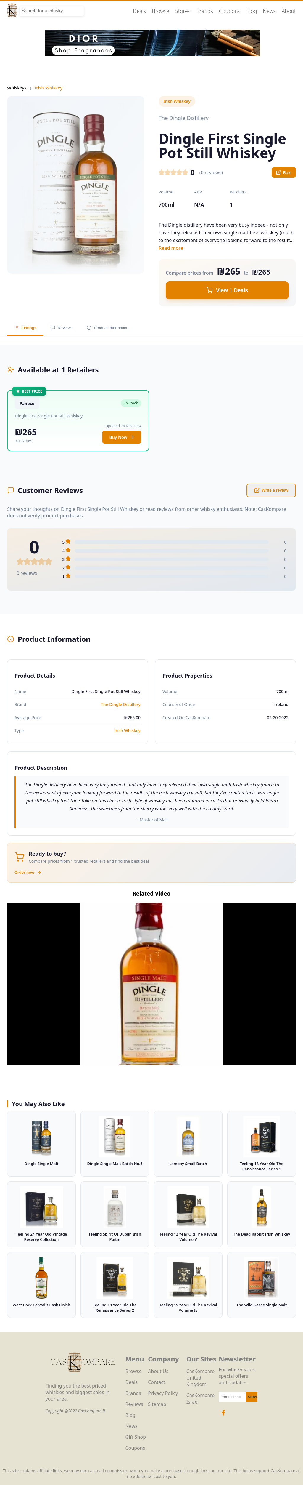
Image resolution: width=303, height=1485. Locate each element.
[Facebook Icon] (223, 1415)
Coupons (229, 11)
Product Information (107, 327)
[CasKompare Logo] (83, 1379)
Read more (171, 248)
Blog (251, 11)
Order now (27, 872)
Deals (139, 11)
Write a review (271, 490)
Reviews (61, 327)
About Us (158, 1371)
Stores (182, 11)
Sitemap (157, 1404)
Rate (283, 172)
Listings (25, 327)
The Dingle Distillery (121, 704)
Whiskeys (16, 88)
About (289, 11)
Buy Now (121, 437)
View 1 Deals (227, 290)
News (269, 11)
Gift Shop (135, 1437)
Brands (204, 11)
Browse (161, 11)
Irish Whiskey (48, 88)
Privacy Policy (163, 1393)
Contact (156, 1382)
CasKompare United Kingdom (200, 1378)
